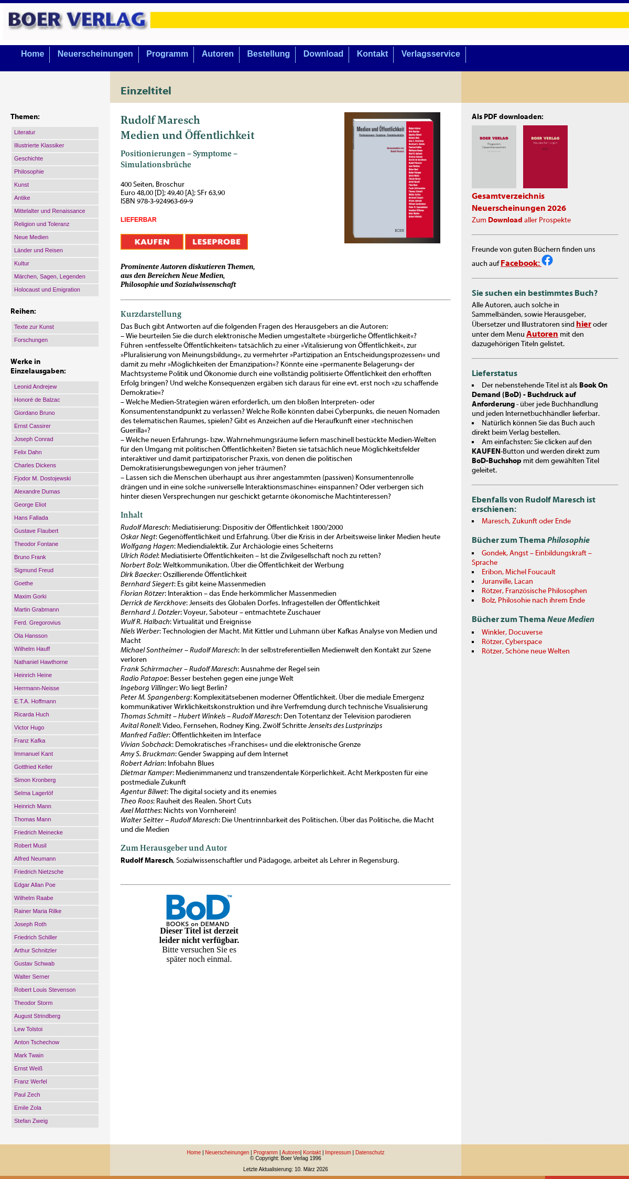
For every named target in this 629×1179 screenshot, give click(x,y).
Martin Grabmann (36, 609)
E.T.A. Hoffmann (35, 701)
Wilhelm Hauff (32, 649)
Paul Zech (27, 1094)
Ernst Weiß (28, 1068)
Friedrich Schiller (35, 937)
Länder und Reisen (38, 250)
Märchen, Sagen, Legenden (49, 276)
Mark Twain (29, 1055)
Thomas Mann (32, 819)
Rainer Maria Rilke (37, 911)
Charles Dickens (35, 465)
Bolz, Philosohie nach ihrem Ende (533, 600)
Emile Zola (27, 1108)
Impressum (338, 1152)
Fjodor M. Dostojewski (42, 478)
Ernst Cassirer (32, 426)
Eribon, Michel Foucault (519, 572)
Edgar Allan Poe (35, 885)
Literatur (24, 132)
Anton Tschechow (36, 1042)
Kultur (21, 263)
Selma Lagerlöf (33, 793)
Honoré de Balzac (37, 399)
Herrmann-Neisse (36, 688)
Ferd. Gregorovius (37, 622)
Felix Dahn (28, 452)
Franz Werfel (30, 1081)
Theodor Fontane (36, 544)
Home (32, 53)
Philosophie (29, 171)
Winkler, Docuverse (512, 632)
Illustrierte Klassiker (39, 145)
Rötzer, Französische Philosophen (534, 591)
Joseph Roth (30, 924)
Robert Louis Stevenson (44, 990)
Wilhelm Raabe (33, 898)
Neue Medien (31, 237)
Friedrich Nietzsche (38, 872)
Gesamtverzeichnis (508, 196)
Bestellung (268, 53)
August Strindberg (37, 1016)
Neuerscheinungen (95, 53)
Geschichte (28, 158)
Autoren (218, 53)
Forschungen (31, 340)
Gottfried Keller (33, 767)
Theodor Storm (33, 1003)
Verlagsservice (431, 53)
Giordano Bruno (34, 413)
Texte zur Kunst (34, 327)
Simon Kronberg (35, 780)
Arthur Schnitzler (35, 950)
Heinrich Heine (33, 675)
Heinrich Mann (32, 806)
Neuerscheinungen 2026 (519, 208)
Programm (167, 53)
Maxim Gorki (30, 596)
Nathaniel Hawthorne (41, 662)
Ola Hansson (31, 636)
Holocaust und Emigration (47, 289)
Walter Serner (31, 976)
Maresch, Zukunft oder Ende (526, 521)
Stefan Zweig (31, 1121)
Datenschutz (370, 1152)
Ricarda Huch (31, 714)
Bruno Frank (30, 557)
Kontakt (372, 53)
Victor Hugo (29, 727)
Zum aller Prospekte (521, 220)
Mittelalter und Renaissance (49, 211)
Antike (22, 198)
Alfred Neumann (35, 858)
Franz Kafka (29, 740)
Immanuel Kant (33, 754)
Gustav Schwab (34, 963)
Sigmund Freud (33, 570)
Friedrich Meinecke (38, 832)
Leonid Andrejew (35, 386)
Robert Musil (30, 845)
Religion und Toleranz (42, 224)
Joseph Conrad (33, 439)
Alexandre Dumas (37, 491)
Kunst (21, 184)
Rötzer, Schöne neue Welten (526, 651)
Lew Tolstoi (28, 1029)
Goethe (23, 583)
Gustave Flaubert (36, 531)
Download (323, 53)
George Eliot (30, 504)
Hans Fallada (31, 518)
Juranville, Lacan (507, 581)
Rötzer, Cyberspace (512, 642)
